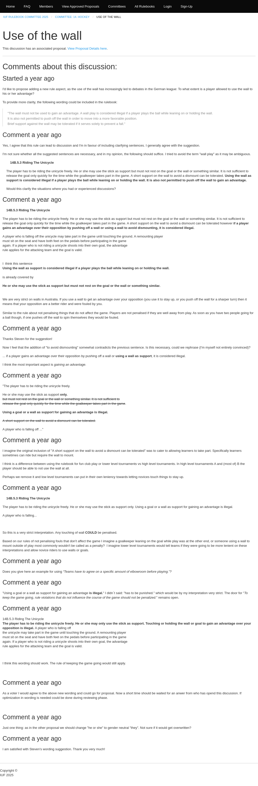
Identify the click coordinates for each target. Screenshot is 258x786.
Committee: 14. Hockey (72, 16)
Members (46, 6)
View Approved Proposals (80, 6)
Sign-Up (186, 6)
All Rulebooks (145, 6)
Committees (116, 6)
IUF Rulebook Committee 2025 (25, 16)
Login (168, 6)
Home (10, 6)
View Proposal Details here (87, 48)
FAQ (27, 6)
